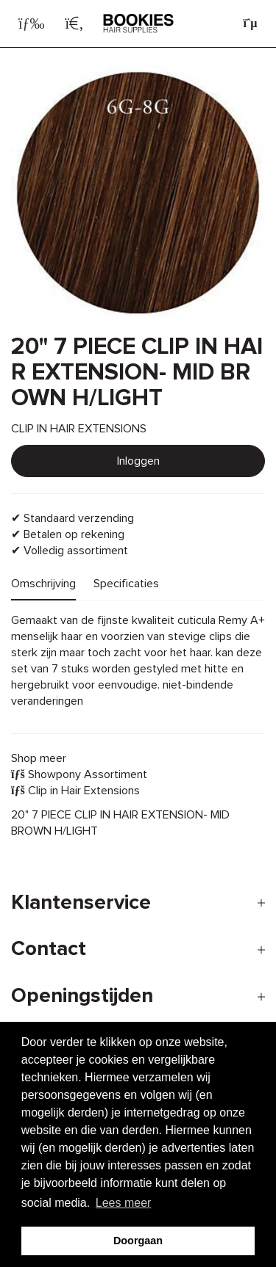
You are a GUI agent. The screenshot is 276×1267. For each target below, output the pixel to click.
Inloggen (138, 461)
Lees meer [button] (124, 1203)
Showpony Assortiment (79, 774)
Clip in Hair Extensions (75, 790)
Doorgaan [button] (138, 1240)
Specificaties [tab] (126, 583)
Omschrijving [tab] (43, 583)
